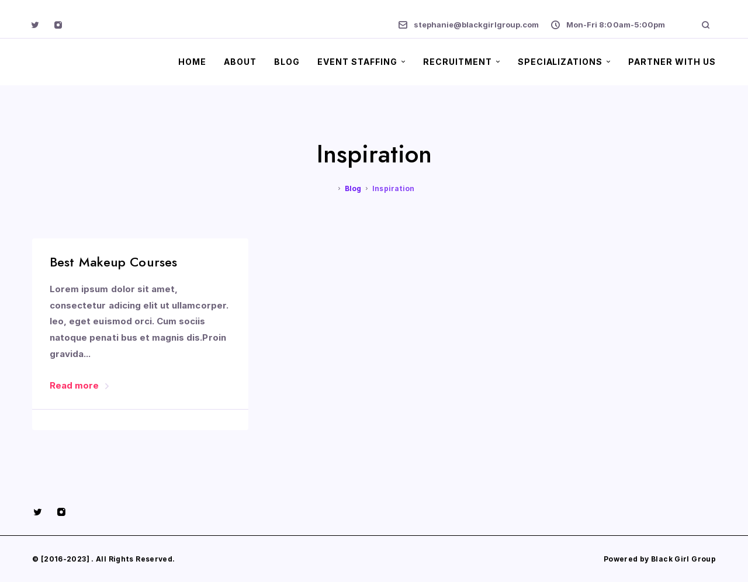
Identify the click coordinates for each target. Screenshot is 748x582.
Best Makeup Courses (113, 262)
